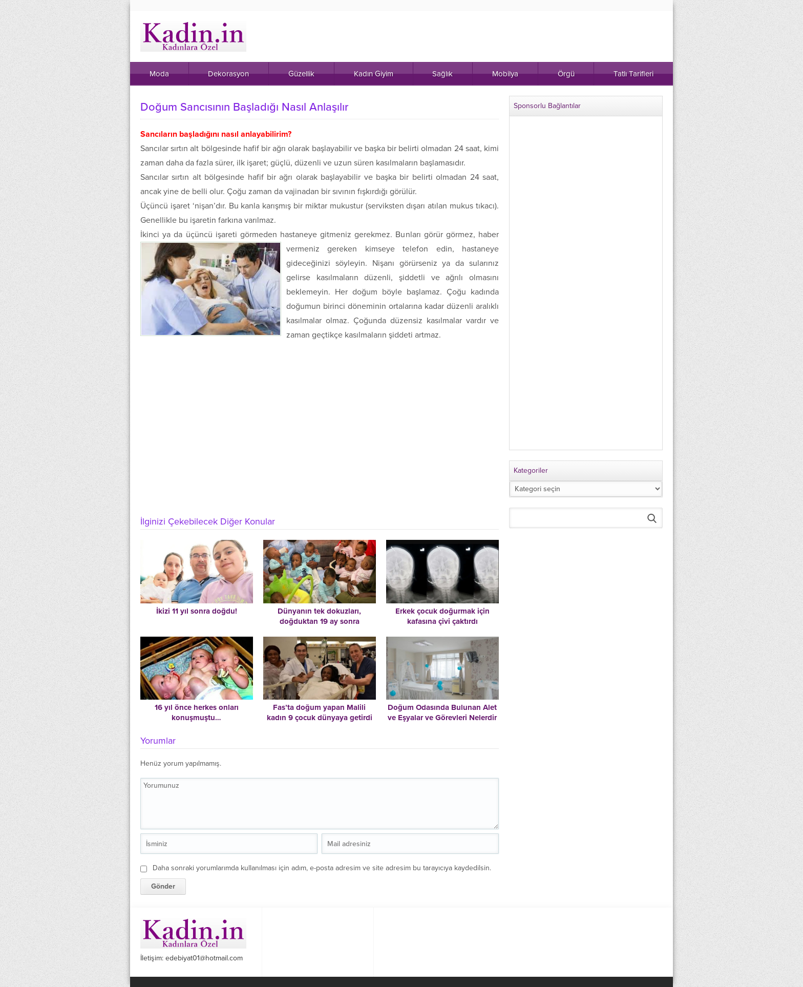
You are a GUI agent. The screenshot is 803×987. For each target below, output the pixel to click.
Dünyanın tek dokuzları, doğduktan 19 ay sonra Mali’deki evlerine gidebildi (319, 621)
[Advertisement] (319, 431)
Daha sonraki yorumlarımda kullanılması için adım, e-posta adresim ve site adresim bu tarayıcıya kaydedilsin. (322, 868)
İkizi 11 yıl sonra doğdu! (196, 611)
